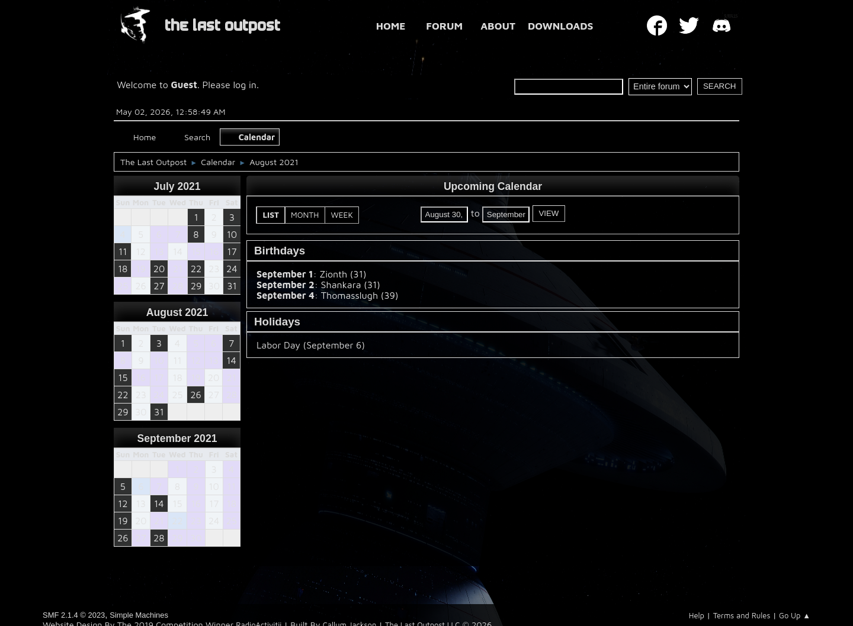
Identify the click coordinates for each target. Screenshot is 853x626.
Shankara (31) (350, 284)
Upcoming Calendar (493, 186)
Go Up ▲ (794, 615)
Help (696, 615)
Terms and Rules (742, 615)
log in (244, 84)
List (271, 215)
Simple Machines (139, 615)
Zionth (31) (342, 274)
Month (305, 215)
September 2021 (177, 438)
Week (341, 215)
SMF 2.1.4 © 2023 (74, 615)
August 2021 (177, 312)
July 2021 (176, 186)
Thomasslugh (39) (360, 295)
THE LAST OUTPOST (222, 26)
